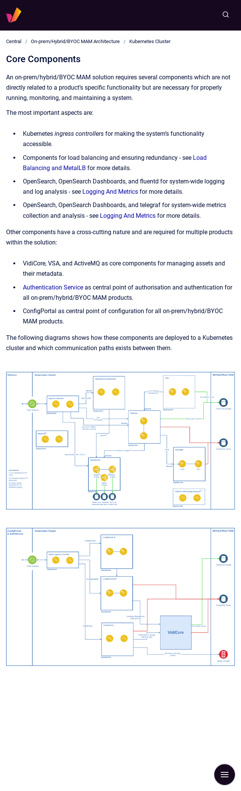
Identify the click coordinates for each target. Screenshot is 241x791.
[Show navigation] (224, 774)
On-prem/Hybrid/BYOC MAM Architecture (75, 41)
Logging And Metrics (110, 191)
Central (13, 41)
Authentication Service (53, 287)
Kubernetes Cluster (149, 41)
